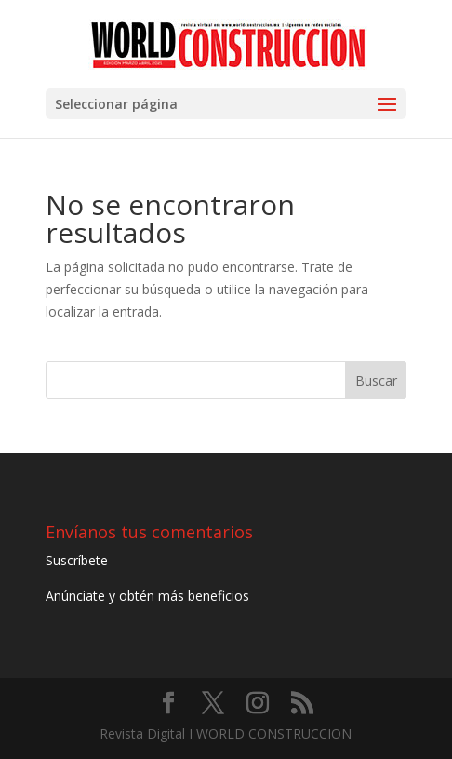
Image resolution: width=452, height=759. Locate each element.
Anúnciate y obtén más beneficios (147, 595)
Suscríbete (77, 560)
